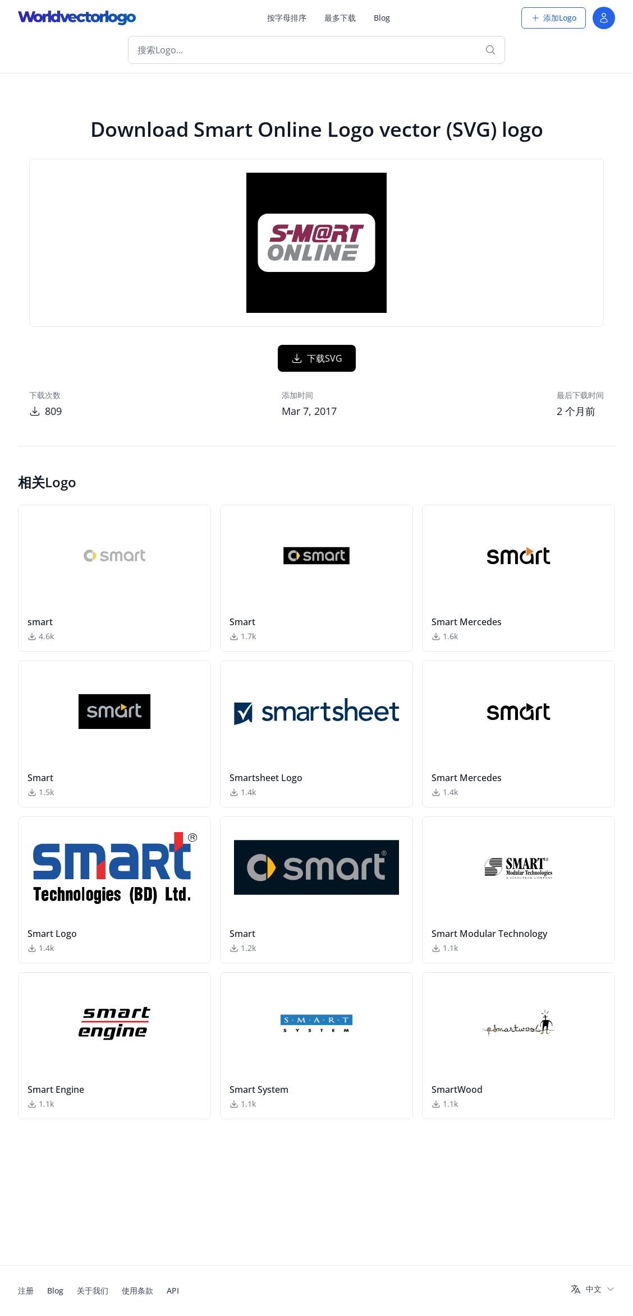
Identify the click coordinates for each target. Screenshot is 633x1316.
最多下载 (340, 17)
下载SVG (316, 409)
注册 (26, 1290)
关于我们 (92, 1290)
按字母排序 (286, 17)
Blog (382, 17)
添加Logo (553, 17)
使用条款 (137, 1290)
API (173, 1290)
